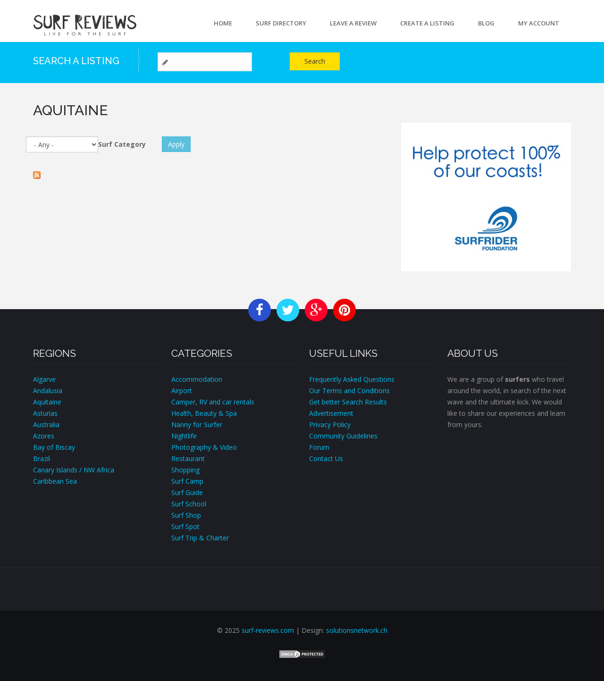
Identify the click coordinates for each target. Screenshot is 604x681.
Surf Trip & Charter (200, 537)
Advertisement (331, 413)
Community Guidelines (343, 435)
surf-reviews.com (268, 630)
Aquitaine (47, 401)
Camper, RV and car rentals (212, 401)
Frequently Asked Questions (351, 379)
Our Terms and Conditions (349, 390)
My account (538, 23)
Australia (46, 424)
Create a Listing (427, 23)
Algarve (44, 379)
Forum (319, 447)
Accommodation (196, 379)
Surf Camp (187, 481)
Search (314, 61)
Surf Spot (185, 526)
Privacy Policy (330, 424)
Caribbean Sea (55, 481)
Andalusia (47, 390)
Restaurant (188, 458)
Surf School (188, 503)
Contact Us (326, 458)
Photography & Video (204, 447)
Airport (181, 390)
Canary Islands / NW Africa (73, 469)
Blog (486, 23)
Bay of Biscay (54, 447)
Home (223, 23)
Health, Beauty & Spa (204, 413)
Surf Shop (186, 515)
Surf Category (122, 144)
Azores (43, 435)
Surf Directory (281, 23)
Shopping (185, 469)
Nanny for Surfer (196, 424)
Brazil (41, 458)
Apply (176, 144)
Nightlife (184, 435)
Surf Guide (187, 492)
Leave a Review (353, 23)
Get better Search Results (348, 401)
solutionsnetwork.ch (356, 630)
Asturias (45, 413)
